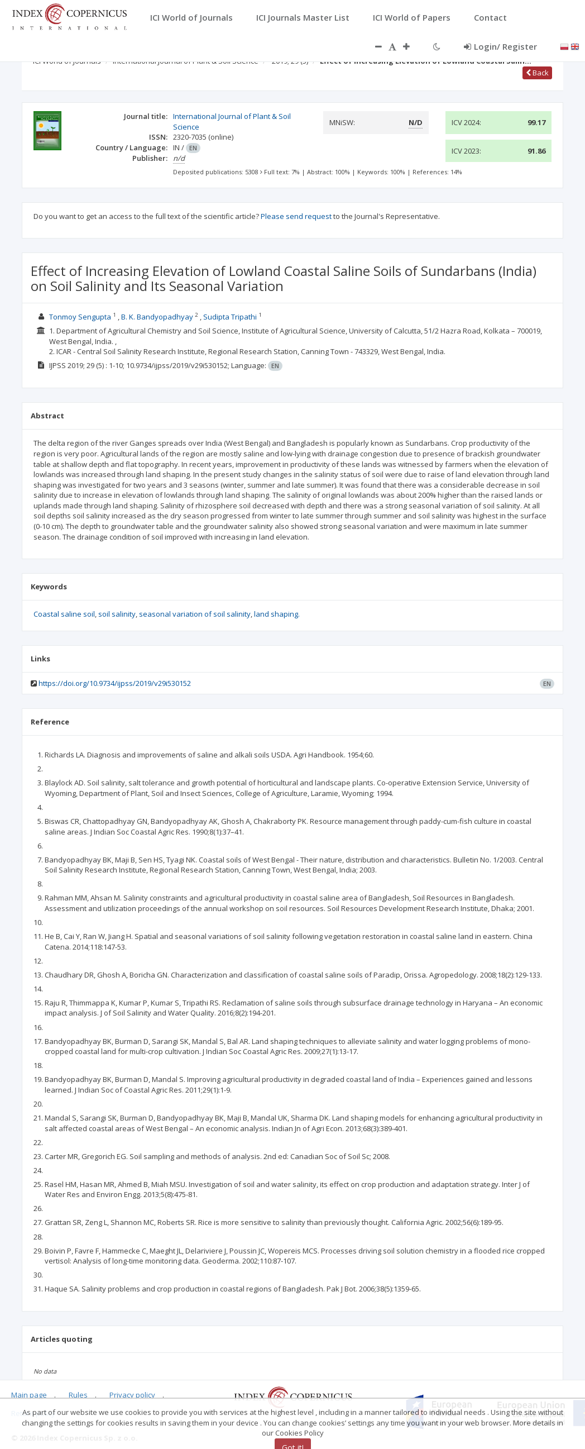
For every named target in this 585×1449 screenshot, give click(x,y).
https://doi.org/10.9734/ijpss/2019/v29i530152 (115, 683)
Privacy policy (132, 1395)
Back (537, 73)
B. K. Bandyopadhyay (157, 317)
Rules (78, 1395)
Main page (29, 1395)
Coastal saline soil (64, 614)
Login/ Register (500, 46)
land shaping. (277, 614)
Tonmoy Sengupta (80, 317)
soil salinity (117, 614)
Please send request (296, 216)
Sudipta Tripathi (230, 317)
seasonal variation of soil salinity (195, 614)
